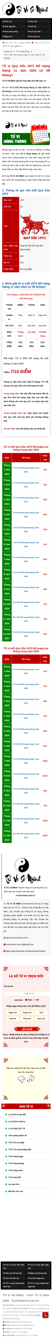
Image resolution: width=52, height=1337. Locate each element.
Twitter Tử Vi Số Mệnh (19, 1332)
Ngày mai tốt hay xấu (37, 1273)
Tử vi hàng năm (15, 1170)
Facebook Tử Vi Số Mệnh (22, 1329)
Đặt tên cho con (15, 1191)
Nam (28, 1000)
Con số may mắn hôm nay (13, 1266)
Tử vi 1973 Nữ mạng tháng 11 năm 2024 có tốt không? (26, 89)
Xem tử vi (7, 21)
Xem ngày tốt (9, 26)
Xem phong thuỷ (10, 32)
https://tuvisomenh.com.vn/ (22, 1322)
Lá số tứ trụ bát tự (16, 1121)
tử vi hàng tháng (29, 154)
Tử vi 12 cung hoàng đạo (19, 1149)
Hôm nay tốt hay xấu (12, 1273)
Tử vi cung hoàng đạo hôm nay (13, 1285)
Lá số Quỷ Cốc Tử (16, 1128)
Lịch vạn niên (34, 32)
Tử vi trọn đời (14, 1177)
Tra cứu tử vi (34, 37)
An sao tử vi (14, 1184)
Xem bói (32, 26)
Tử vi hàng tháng (16, 1163)
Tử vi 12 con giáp (16, 1142)
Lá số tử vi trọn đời (17, 1114)
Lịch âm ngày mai (36, 1278)
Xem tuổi (32, 21)
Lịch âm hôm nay (11, 1278)
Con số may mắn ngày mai (38, 1266)
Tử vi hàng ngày (15, 1156)
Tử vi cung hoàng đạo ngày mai (38, 1285)
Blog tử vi (7, 37)
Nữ (36, 1000)
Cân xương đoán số (17, 1135)
